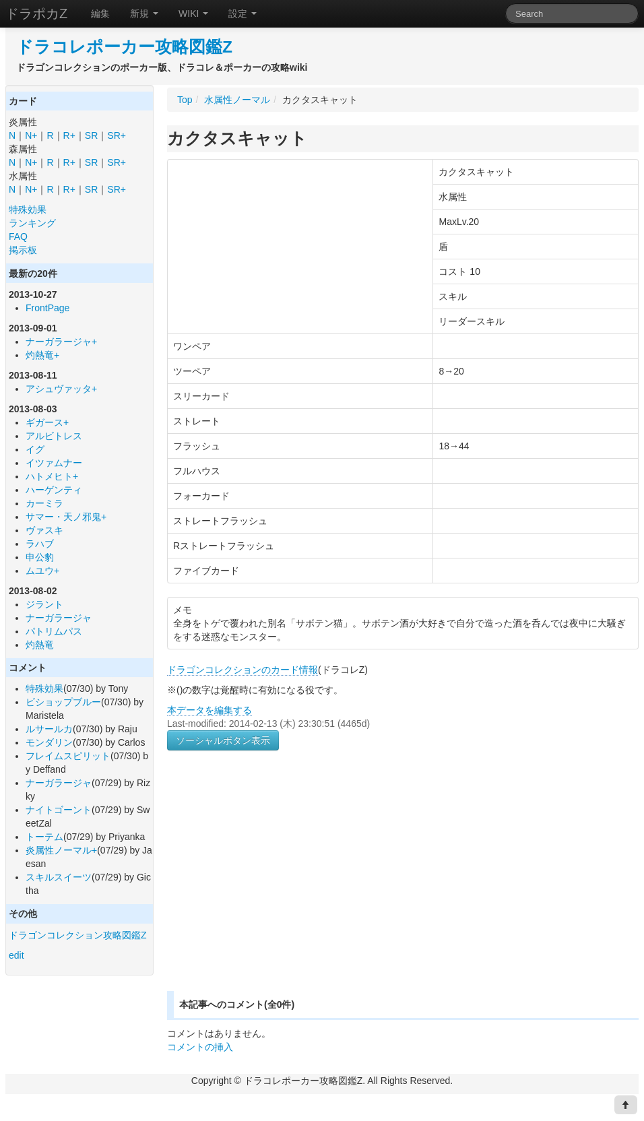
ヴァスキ (44, 530)
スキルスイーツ (59, 877)
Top (185, 99)
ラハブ (40, 543)
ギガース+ (47, 422)
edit (16, 955)
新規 (144, 13)
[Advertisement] (280, 886)
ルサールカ (49, 729)
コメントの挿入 (200, 1047)
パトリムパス (54, 631)
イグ (35, 449)
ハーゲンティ (54, 489)
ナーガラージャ (59, 617)
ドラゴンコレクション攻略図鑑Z (78, 935)
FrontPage (47, 307)
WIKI (193, 13)
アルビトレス (54, 435)
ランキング (32, 223)
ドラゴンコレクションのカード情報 (242, 669)
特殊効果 (27, 209)
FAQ (18, 236)
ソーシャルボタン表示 (223, 740)
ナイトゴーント (59, 809)
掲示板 (23, 250)
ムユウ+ (42, 570)
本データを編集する (209, 710)
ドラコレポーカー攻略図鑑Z (124, 47)
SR (91, 135)
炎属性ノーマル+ (61, 850)
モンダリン (49, 742)
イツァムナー (54, 462)
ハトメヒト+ (52, 476)
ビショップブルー (63, 702)
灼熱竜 (40, 644)
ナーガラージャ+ (61, 341)
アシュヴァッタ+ (61, 388)
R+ (69, 135)
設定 (242, 13)
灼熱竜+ (42, 355)
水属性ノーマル (237, 99)
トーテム (44, 836)
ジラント (44, 604)
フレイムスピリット (68, 755)
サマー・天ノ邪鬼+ (66, 516)
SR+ (116, 135)
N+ (31, 135)
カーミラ (44, 503)
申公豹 (40, 557)
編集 (100, 13)
